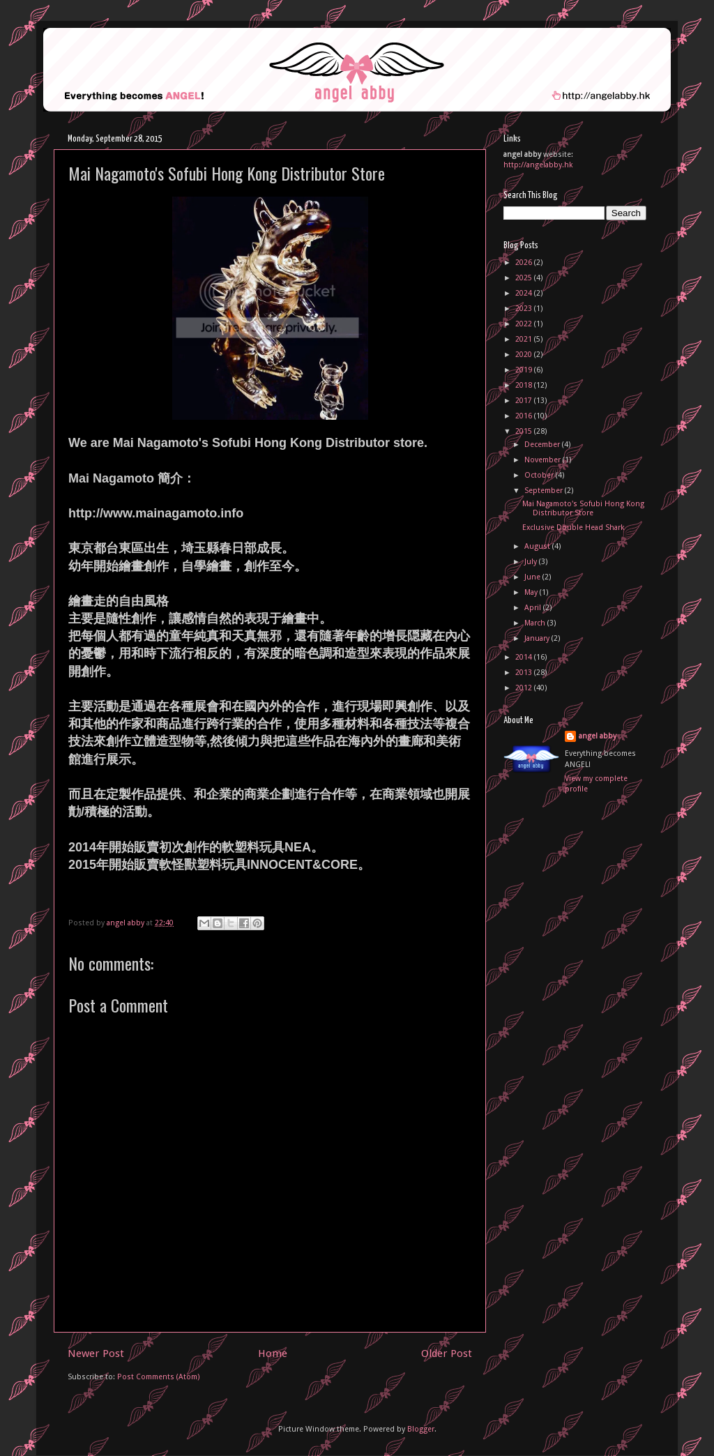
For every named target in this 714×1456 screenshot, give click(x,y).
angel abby (597, 736)
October (540, 475)
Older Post (446, 1353)
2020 (524, 354)
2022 (524, 323)
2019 (524, 369)
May (532, 592)
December (543, 444)
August (538, 546)
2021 (524, 339)
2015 (524, 431)
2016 (524, 415)
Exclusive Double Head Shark (573, 527)
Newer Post (96, 1353)
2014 (524, 657)
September (544, 490)
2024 (524, 293)
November (543, 459)
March (535, 623)
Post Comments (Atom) (158, 1376)
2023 (524, 308)
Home (272, 1353)
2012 (524, 687)
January (538, 638)
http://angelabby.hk (538, 164)
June (533, 577)
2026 (524, 262)
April (533, 607)
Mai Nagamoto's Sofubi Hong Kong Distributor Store (583, 508)
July (531, 561)
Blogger (420, 1429)
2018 (524, 385)
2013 (524, 672)
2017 (524, 400)
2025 (524, 277)
